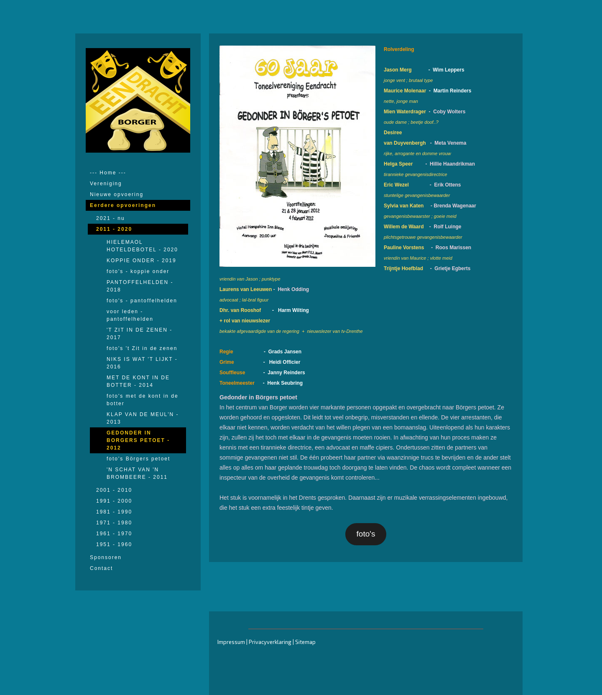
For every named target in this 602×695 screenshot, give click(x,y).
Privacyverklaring (270, 642)
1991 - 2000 (114, 501)
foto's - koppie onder (138, 271)
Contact (101, 568)
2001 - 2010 (114, 490)
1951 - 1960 (114, 544)
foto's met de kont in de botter (143, 399)
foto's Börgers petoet (138, 459)
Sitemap (305, 642)
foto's (366, 533)
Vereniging (106, 184)
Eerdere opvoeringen (123, 205)
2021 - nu (110, 218)
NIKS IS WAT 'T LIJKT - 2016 (142, 363)
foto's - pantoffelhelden (142, 301)
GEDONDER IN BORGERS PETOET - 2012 (138, 440)
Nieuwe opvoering (116, 194)
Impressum (231, 642)
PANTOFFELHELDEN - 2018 (140, 286)
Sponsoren (106, 557)
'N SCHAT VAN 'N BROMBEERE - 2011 (137, 473)
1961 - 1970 (114, 534)
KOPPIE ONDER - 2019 (141, 260)
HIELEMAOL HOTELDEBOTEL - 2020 (142, 246)
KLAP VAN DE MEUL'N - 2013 (143, 418)
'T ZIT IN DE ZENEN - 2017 (139, 333)
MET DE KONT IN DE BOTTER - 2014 (138, 381)
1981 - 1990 (114, 512)
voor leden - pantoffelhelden (130, 315)
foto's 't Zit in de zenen (142, 348)
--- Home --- (108, 173)
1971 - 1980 (114, 523)
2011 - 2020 (114, 229)
